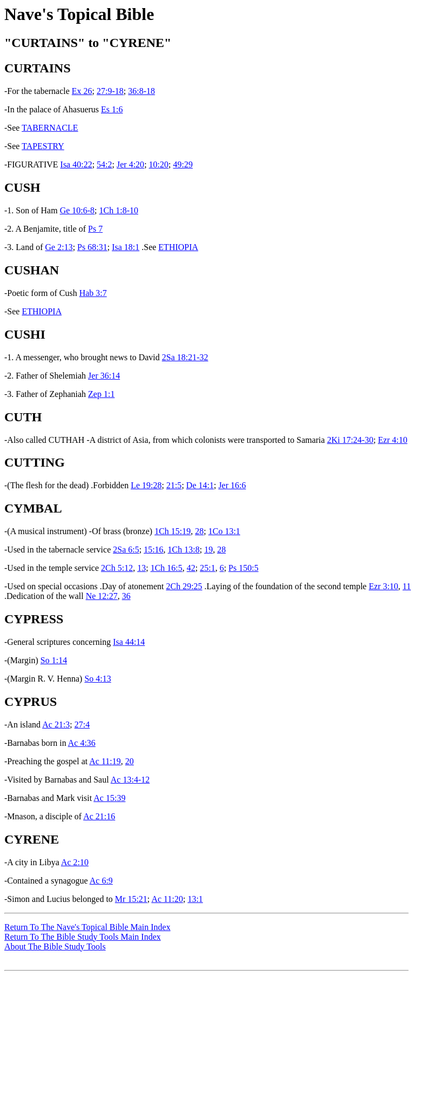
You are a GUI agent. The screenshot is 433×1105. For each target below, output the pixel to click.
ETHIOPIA (178, 247)
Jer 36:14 (104, 375)
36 (126, 596)
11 (407, 586)
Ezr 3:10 (383, 586)
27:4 (82, 724)
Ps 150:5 (243, 567)
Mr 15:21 (131, 899)
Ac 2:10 (75, 862)
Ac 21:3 (56, 724)
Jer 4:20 (130, 164)
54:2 (104, 164)
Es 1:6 (112, 109)
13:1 (194, 899)
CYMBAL (33, 508)
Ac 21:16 (99, 816)
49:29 (182, 164)
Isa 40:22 (76, 164)
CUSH (22, 187)
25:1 (207, 567)
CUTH (23, 417)
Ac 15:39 (109, 798)
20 (129, 761)
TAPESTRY (43, 146)
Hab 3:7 (93, 293)
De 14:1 (200, 485)
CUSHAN (31, 270)
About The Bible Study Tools (55, 946)
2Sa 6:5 (126, 549)
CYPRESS (33, 619)
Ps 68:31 (92, 247)
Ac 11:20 (167, 899)
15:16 (153, 549)
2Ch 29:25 (184, 586)
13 (141, 567)
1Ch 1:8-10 (118, 210)
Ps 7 (95, 228)
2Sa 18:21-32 (185, 357)
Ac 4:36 (82, 742)
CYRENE (31, 839)
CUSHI (24, 334)
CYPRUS (30, 702)
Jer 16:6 (232, 485)
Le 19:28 (146, 485)
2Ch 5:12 (117, 567)
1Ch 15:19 (172, 531)
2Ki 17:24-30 (350, 439)
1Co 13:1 (224, 531)
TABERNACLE (50, 127)
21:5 (173, 485)
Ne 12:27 (102, 596)
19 (208, 549)
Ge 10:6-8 (77, 210)
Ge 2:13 (59, 247)
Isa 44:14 (129, 641)
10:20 (158, 164)
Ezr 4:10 (393, 439)
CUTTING (34, 462)
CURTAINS (37, 68)
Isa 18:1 (125, 247)
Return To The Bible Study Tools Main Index (82, 936)
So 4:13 (97, 678)
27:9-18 (110, 91)
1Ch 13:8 (184, 549)
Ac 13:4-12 (130, 779)
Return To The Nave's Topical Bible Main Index (87, 927)
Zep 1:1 (101, 394)
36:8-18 (141, 91)
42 (191, 567)
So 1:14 (53, 660)
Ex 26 (82, 91)
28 (199, 531)
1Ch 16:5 (166, 567)
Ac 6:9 (101, 880)
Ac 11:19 (105, 761)
